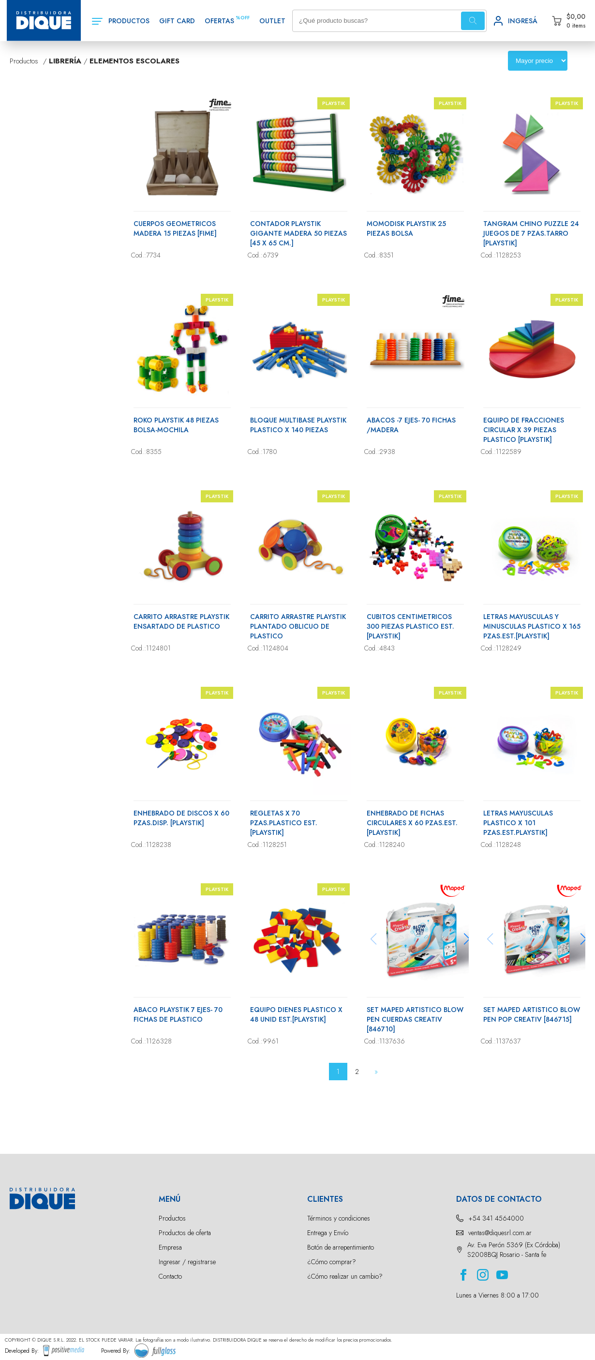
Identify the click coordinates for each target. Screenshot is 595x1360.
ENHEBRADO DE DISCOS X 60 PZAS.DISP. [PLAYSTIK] (181, 818)
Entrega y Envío (327, 1233)
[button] (466, 939)
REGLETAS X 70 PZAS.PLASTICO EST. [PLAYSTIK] (283, 822)
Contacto (170, 1276)
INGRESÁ (522, 21)
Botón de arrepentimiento (340, 1247)
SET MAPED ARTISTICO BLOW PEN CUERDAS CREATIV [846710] (415, 1019)
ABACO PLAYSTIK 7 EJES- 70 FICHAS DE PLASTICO (178, 1014)
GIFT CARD (177, 21)
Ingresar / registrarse (187, 1262)
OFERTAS (219, 21)
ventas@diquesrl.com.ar (500, 1233)
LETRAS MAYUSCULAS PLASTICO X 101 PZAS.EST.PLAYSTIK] (518, 822)
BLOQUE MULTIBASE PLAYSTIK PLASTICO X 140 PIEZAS (298, 425)
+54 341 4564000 (496, 1218)
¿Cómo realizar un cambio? (345, 1276)
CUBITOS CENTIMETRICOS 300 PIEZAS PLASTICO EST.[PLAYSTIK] (410, 626)
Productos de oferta (185, 1233)
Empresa (170, 1247)
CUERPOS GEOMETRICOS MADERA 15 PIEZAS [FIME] (175, 228)
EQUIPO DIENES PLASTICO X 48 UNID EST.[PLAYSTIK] (296, 1014)
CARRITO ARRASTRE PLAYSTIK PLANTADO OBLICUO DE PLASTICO (298, 626)
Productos (172, 1218)
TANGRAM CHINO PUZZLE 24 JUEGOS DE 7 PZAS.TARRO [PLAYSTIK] (531, 233)
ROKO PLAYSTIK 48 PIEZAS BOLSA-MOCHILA (176, 425)
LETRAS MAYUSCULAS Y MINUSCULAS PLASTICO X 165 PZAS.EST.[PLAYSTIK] (531, 626)
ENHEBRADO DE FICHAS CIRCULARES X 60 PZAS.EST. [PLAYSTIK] (412, 822)
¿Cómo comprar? (331, 1262)
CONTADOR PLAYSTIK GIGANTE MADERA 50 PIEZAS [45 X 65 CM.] (298, 233)
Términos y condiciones (338, 1218)
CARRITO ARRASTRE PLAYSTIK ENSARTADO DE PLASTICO (181, 621)
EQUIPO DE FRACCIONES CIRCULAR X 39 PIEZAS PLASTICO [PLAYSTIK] (523, 429)
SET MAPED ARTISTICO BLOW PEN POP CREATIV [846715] (531, 1014)
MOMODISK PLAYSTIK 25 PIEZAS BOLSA (406, 228)
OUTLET (272, 21)
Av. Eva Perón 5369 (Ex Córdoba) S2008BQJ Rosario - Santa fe (513, 1249)
